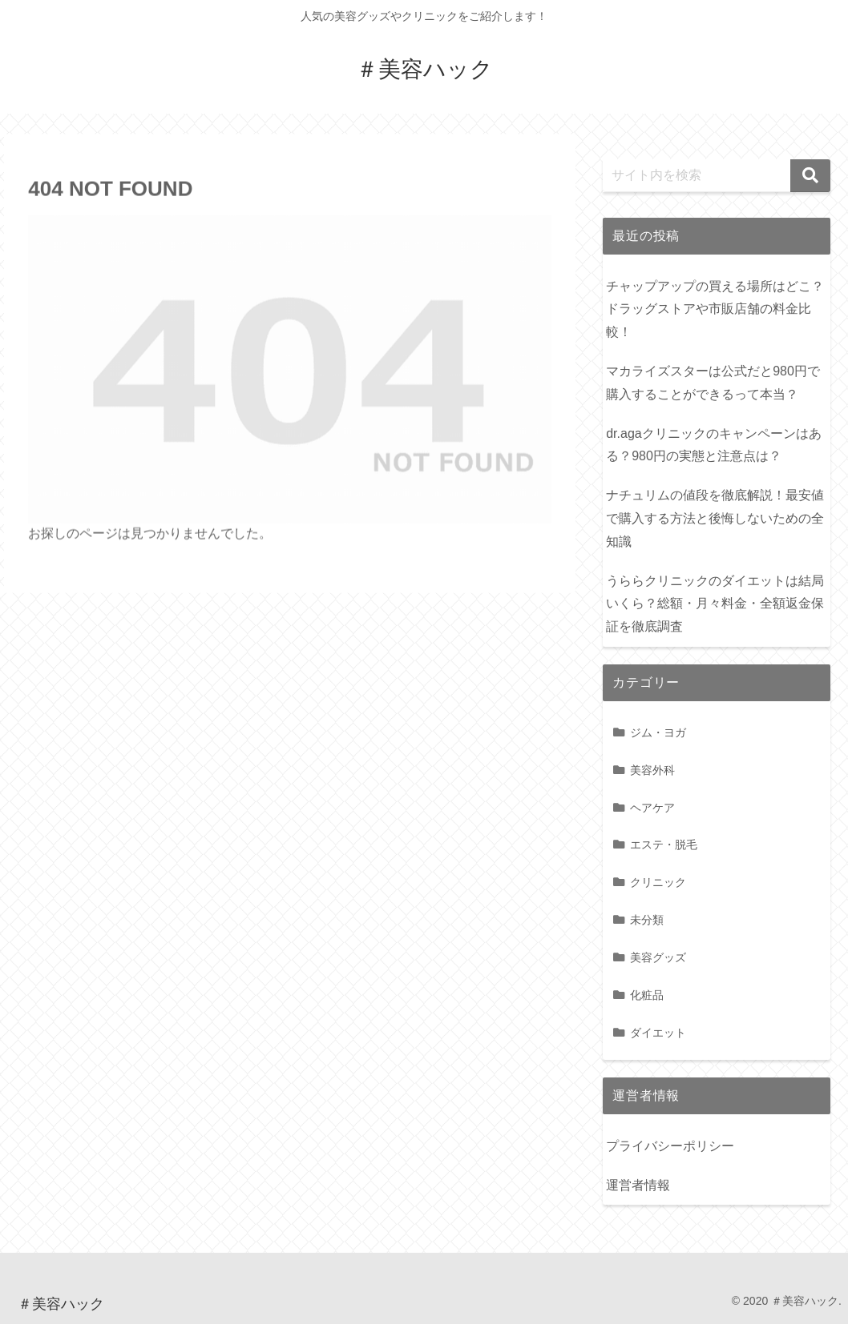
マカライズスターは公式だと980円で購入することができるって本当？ (713, 382)
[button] (810, 175)
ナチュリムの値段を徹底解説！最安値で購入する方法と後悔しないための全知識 (715, 518)
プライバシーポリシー (670, 1146)
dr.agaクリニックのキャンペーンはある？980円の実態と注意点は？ (713, 445)
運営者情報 (638, 1185)
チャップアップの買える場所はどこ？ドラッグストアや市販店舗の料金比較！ (715, 309)
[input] (716, 175)
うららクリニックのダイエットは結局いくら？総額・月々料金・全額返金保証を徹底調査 (715, 604)
